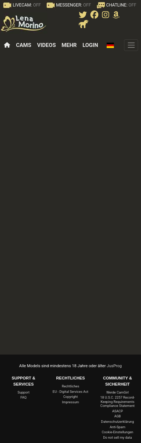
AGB (117, 416)
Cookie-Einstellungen (117, 432)
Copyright (70, 397)
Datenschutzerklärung (117, 422)
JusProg (114, 366)
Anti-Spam (117, 427)
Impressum (70, 402)
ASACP (117, 411)
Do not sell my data (117, 437)
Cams (23, 45)
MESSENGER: (68, 5)
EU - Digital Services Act (71, 392)
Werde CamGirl (117, 392)
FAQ (24, 397)
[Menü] (131, 45)
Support (24, 392)
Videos (46, 45)
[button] (112, 45)
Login (90, 45)
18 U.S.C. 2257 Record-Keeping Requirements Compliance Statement (117, 401)
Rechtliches (70, 386)
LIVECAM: (21, 5)
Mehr (69, 45)
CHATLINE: (115, 5)
